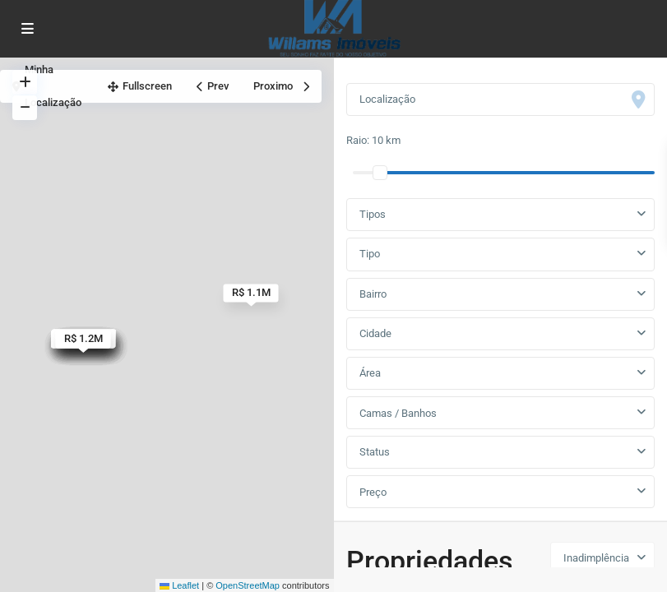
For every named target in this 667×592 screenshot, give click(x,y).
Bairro (373, 294)
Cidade (375, 333)
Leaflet (179, 585)
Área (370, 373)
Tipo (369, 253)
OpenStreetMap (247, 585)
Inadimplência (596, 558)
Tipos (372, 214)
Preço (373, 492)
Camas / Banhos (398, 413)
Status (374, 452)
